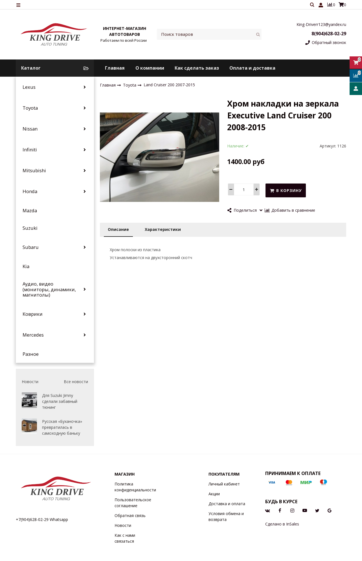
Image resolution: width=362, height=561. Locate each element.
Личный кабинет (224, 484)
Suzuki (30, 228)
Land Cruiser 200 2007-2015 (169, 85)
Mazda (30, 210)
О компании (149, 68)
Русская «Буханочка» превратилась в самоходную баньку (62, 427)
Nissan (30, 129)
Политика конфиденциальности (135, 486)
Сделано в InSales (282, 524)
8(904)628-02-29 (328, 33)
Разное (31, 354)
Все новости (76, 381)
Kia (26, 266)
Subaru (31, 247)
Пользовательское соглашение (133, 502)
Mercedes (33, 335)
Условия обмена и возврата (226, 516)
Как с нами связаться (125, 538)
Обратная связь (130, 515)
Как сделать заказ (197, 68)
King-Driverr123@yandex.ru (321, 24)
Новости (123, 525)
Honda (30, 191)
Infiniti (30, 150)
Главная (115, 68)
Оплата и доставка (252, 68)
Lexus (29, 87)
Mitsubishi (34, 170)
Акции (214, 493)
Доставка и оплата (227, 503)
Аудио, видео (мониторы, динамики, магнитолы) (49, 289)
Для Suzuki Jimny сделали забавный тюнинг (59, 401)
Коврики (33, 314)
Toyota (30, 108)
